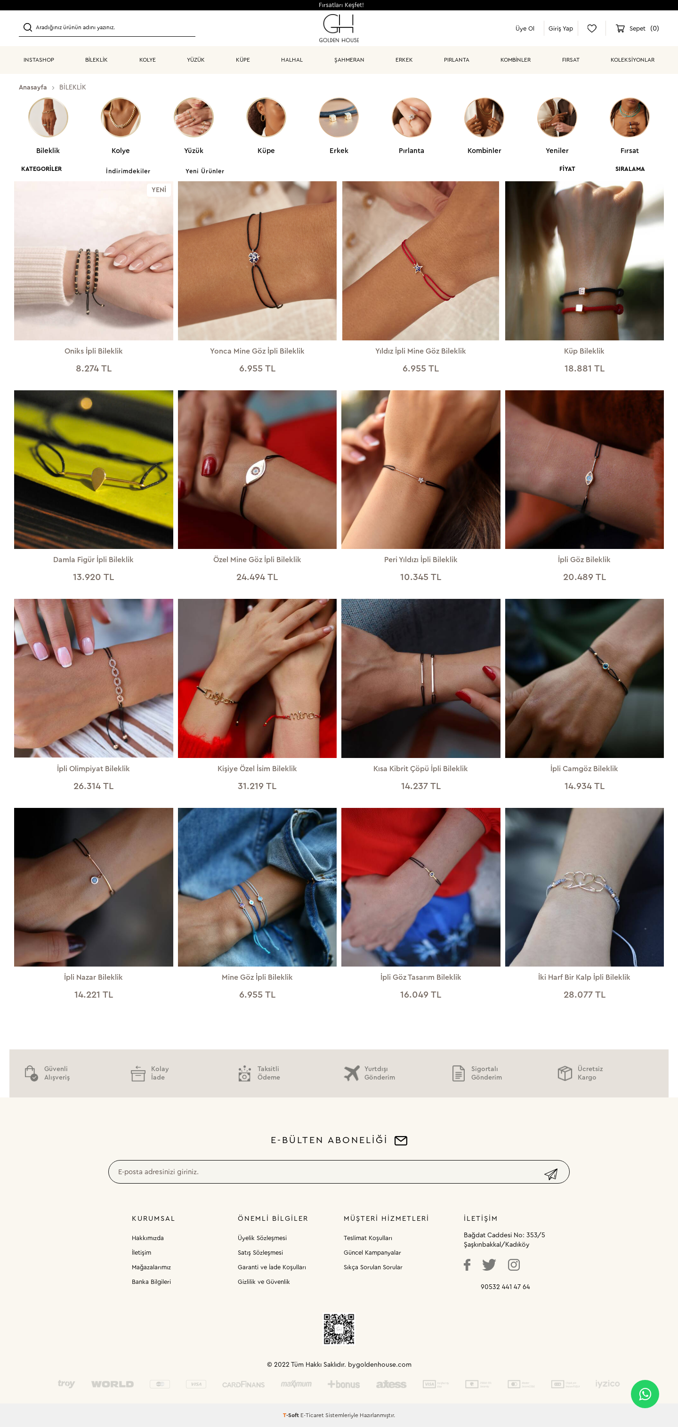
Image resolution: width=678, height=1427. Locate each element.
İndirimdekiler (128, 171)
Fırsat (571, 60)
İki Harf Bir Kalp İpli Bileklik (584, 977)
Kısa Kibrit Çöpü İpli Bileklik (420, 769)
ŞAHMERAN (349, 60)
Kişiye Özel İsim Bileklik (257, 769)
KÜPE (243, 60)
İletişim (141, 1253)
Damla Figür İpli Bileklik (93, 560)
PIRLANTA (456, 60)
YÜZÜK (196, 60)
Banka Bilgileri (151, 1282)
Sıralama (630, 169)
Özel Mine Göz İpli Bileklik (257, 560)
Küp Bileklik (584, 351)
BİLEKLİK (96, 60)
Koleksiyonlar (632, 60)
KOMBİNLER (515, 60)
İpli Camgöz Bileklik (584, 769)
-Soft (291, 1415)
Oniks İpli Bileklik (94, 351)
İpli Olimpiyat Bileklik (93, 769)
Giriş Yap (561, 28)
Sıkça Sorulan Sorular (373, 1267)
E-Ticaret (312, 1415)
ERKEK (404, 60)
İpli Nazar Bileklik (93, 977)
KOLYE (147, 60)
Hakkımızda (148, 1238)
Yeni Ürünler (205, 171)
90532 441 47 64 (505, 1287)
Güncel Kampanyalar (372, 1253)
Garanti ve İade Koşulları (272, 1267)
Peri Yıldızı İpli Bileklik (421, 560)
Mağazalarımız (151, 1267)
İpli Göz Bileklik (584, 560)
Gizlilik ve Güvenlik (264, 1282)
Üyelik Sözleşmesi (262, 1238)
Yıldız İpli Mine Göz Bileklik (420, 351)
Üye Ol (525, 28)
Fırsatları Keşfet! (341, 5)
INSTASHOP (39, 60)
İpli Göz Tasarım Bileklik (420, 977)
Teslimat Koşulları (368, 1238)
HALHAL (292, 60)
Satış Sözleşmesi (260, 1253)
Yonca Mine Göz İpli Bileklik (257, 351)
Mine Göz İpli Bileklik (257, 977)
